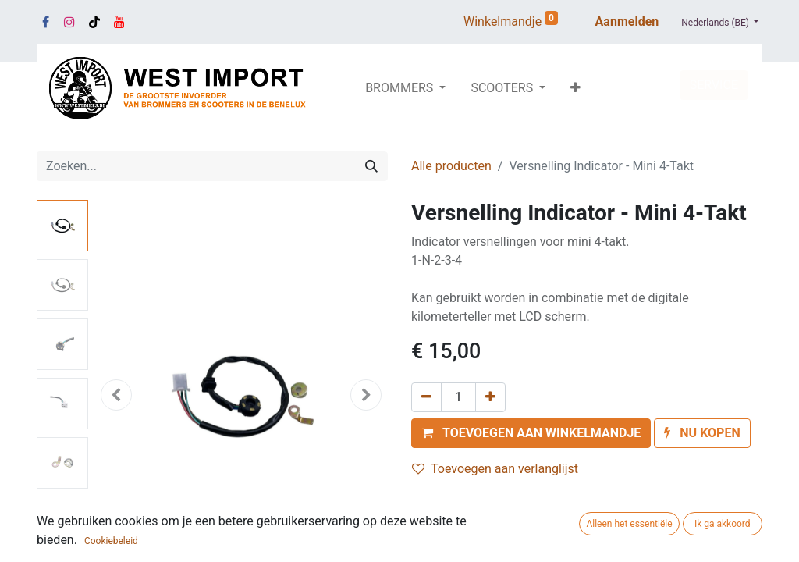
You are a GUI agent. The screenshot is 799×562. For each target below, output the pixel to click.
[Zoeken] (371, 166)
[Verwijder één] (426, 397)
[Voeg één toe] (490, 397)
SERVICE (714, 84)
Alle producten (451, 165)
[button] (575, 88)
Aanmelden (627, 21)
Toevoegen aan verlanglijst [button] (495, 468)
